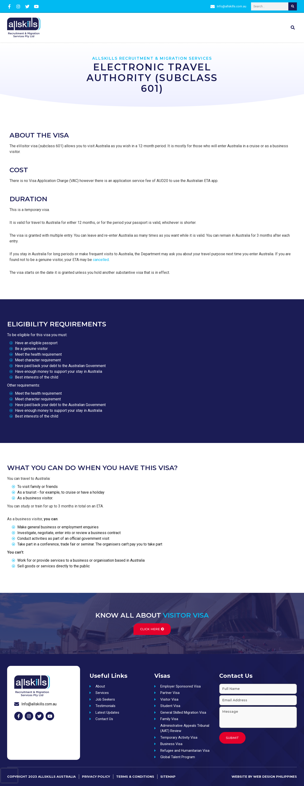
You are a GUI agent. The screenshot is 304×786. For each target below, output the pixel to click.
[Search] (292, 6)
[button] (293, 27)
